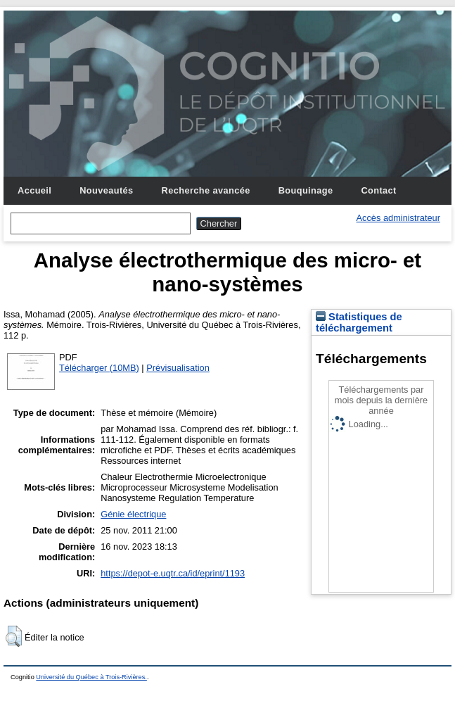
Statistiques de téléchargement (359, 322)
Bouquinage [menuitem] (305, 190)
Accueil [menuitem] (34, 190)
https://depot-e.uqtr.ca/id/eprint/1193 (173, 573)
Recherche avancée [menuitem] (206, 190)
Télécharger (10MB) (99, 367)
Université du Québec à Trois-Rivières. (91, 677)
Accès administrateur (398, 218)
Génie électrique (133, 514)
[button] (14, 636)
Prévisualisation (178, 367)
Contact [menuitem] (378, 190)
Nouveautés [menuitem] (106, 190)
